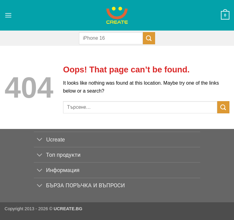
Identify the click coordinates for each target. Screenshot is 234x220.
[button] (8, 15)
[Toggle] (40, 140)
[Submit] (149, 38)
